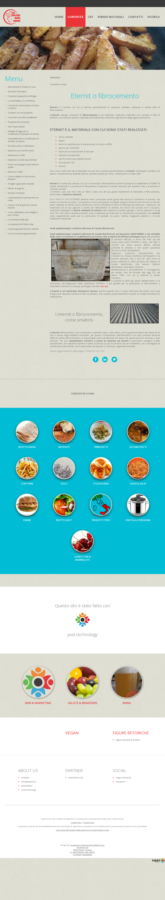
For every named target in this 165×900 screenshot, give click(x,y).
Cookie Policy (76, 822)
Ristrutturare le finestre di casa (22, 87)
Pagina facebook (123, 777)
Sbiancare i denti (15, 171)
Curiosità (54, 77)
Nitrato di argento (16, 188)
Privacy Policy (88, 822)
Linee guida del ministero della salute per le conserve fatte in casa (82, 830)
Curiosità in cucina (58, 84)
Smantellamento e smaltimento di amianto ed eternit (23, 140)
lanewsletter (26, 785)
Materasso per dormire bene (21, 150)
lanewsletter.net (76, 777)
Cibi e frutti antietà (16, 126)
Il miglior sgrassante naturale (21, 183)
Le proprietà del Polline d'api (21, 224)
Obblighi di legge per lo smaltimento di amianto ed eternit (23, 132)
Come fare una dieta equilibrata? (22, 117)
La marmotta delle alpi (18, 219)
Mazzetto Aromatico (17, 91)
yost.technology (82, 634)
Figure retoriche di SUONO (128, 740)
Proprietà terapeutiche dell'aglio (22, 96)
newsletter (120, 781)
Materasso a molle (16, 155)
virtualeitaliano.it (28, 781)
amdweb (25, 777)
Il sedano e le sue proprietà (20, 112)
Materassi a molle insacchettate (22, 159)
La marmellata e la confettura (21, 100)
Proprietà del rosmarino (18, 122)
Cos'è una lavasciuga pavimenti (22, 233)
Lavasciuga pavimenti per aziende (23, 229)
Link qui (104, 286)
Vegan (72, 732)
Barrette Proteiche (16, 193)
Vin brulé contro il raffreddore (21, 146)
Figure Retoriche (131, 732)
